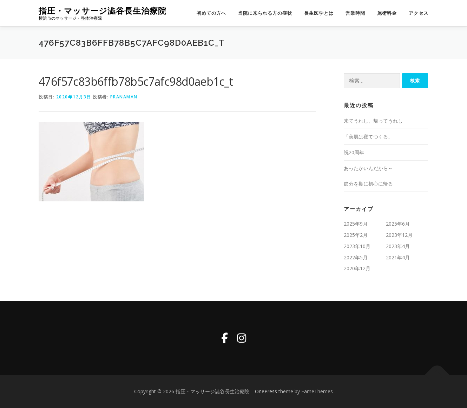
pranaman (124, 97)
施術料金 (387, 13)
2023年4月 (398, 246)
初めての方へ (211, 13)
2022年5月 (356, 257)
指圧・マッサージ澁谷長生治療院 (102, 10)
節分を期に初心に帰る (368, 183)
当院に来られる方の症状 (265, 13)
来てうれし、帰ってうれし (373, 120)
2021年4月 (398, 257)
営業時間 (355, 13)
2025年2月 (356, 235)
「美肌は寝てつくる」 (368, 136)
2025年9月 (356, 223)
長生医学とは (319, 13)
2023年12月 (399, 235)
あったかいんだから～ (368, 168)
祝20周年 (354, 152)
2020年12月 (357, 268)
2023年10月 (357, 246)
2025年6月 (398, 223)
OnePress (266, 391)
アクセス (418, 13)
